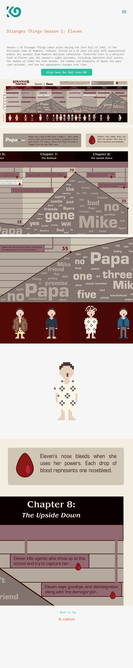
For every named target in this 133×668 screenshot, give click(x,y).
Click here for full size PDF (66, 72)
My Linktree (67, 619)
